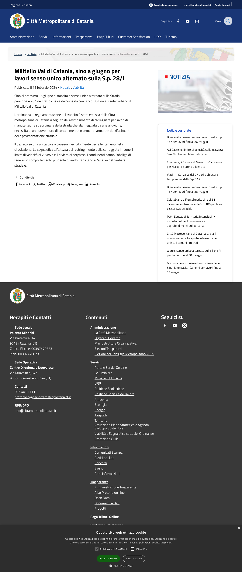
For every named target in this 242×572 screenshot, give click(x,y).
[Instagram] (194, 20)
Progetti (100, 508)
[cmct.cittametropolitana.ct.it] (197, 5)
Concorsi (101, 463)
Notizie (31, 54)
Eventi (99, 468)
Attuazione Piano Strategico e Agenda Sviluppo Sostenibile (122, 426)
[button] (113, 549)
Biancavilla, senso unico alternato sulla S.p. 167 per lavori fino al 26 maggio (194, 139)
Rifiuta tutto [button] (134, 558)
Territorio (101, 420)
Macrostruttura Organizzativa (116, 343)
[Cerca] (227, 21)
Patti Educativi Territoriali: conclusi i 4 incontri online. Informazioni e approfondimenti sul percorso (191, 221)
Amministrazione (103, 327)
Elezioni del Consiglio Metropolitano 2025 (124, 354)
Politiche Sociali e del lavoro (114, 394)
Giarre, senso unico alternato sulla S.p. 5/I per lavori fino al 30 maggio (194, 252)
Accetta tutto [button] (108, 558)
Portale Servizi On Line (111, 367)
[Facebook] (175, 20)
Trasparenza (99, 481)
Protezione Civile (107, 439)
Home (18, 54)
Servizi (95, 362)
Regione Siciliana (21, 5)
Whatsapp (56, 184)
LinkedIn (92, 184)
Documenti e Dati (107, 503)
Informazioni (99, 447)
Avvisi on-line (104, 457)
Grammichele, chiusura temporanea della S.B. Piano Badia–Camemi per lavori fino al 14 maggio (194, 267)
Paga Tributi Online (104, 516)
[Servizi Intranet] (222, 5)
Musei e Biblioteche (108, 378)
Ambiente (101, 399)
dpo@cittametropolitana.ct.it (35, 410)
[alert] (121, 548)
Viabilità (78, 87)
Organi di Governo (107, 338)
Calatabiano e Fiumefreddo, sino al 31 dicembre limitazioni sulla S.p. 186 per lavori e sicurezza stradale (195, 204)
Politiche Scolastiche (109, 388)
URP (98, 383)
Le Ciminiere (103, 373)
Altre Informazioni (107, 473)
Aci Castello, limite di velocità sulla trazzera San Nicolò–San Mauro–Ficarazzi (195, 151)
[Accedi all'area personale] (163, 5)
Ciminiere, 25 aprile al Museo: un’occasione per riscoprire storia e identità (194, 164)
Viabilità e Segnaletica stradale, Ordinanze (124, 433)
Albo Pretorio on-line (110, 492)
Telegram (74, 184)
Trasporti (101, 415)
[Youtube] (184, 20)
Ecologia (101, 404)
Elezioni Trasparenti (108, 348)
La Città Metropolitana (110, 333)
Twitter (39, 184)
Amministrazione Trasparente (115, 487)
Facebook (22, 184)
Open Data (102, 498)
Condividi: (24, 177)
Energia (100, 410)
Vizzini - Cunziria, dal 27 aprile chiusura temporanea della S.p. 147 (192, 176)
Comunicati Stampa (109, 452)
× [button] (238, 528)
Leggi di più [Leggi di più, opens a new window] (166, 542)
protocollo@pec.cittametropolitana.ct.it (43, 397)
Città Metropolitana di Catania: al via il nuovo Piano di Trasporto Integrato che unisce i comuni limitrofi (192, 238)
